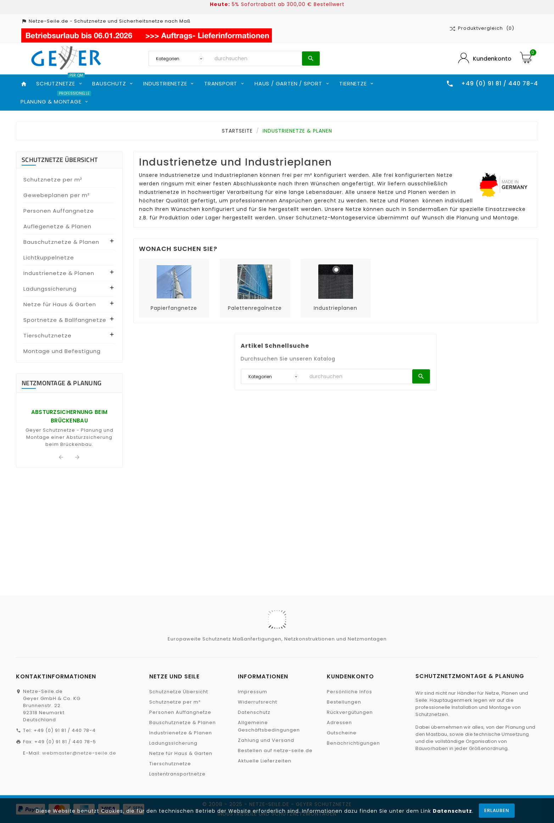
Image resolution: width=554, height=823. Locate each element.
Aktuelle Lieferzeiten (264, 760)
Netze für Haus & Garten (59, 304)
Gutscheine (342, 732)
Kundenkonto (492, 59)
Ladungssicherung (50, 288)
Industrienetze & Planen (58, 273)
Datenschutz (452, 810)
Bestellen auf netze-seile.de (275, 750)
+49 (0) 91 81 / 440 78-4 (65, 730)
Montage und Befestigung (62, 351)
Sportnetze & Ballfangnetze (64, 320)
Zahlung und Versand (266, 740)
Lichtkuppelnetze (48, 257)
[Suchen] (256, 58)
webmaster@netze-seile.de (79, 753)
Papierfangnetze (174, 308)
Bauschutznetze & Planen (61, 242)
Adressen (339, 722)
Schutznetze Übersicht (59, 159)
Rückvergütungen (350, 712)
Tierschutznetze (47, 335)
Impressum (252, 691)
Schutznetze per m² (52, 179)
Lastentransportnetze (177, 774)
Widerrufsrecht (257, 702)
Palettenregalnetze (255, 308)
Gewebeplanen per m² (56, 195)
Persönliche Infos (349, 691)
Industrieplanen (335, 308)
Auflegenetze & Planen (57, 226)
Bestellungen (344, 702)
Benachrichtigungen (353, 743)
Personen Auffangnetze (58, 210)
